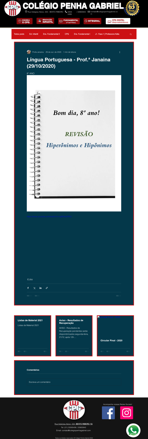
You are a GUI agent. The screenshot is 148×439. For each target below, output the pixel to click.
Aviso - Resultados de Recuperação (71, 321)
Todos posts (19, 34)
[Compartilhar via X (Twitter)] (34, 288)
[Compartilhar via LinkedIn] (40, 288)
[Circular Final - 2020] (115, 326)
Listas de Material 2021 (30, 320)
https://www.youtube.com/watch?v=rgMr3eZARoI (49, 216)
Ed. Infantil (33, 34)
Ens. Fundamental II (51, 34)
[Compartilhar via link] (47, 288)
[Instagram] (126, 412)
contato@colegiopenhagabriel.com (76, 430)
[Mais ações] (119, 52)
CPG (67, 34)
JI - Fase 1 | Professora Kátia (107, 34)
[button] (131, 34)
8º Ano (30, 279)
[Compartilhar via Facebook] (28, 288)
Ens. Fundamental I (82, 34)
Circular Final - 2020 (111, 340)
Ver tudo (130, 310)
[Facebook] (108, 412)
